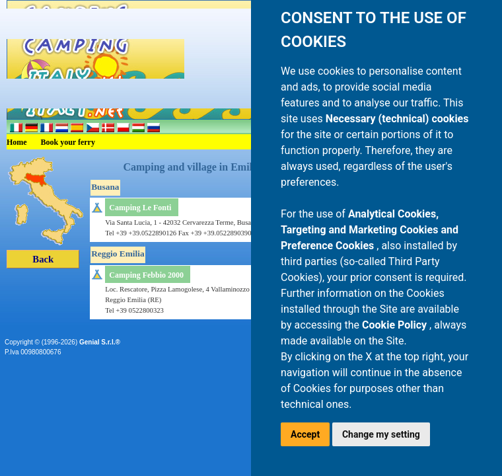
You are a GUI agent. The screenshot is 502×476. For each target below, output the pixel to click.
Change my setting (381, 434)
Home (17, 142)
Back (43, 259)
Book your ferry (68, 142)
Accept (305, 434)
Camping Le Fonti (140, 207)
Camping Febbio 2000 (146, 275)
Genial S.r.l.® (99, 342)
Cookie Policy (395, 325)
